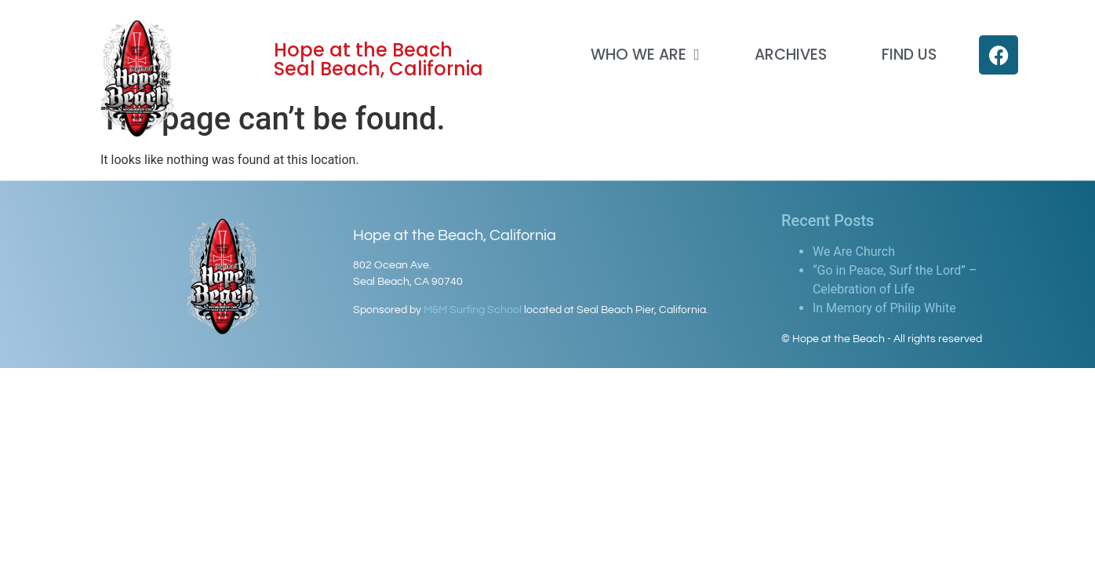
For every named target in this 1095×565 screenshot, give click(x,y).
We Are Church (854, 251)
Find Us (909, 54)
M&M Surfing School (473, 309)
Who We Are (645, 54)
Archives (791, 54)
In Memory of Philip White (884, 308)
